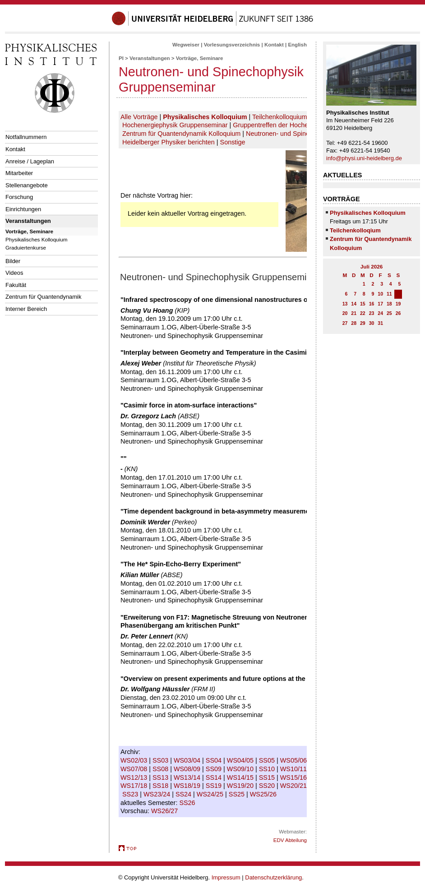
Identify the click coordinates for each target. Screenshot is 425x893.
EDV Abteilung (290, 840)
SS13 (161, 777)
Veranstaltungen (28, 220)
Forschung (19, 197)
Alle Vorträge (138, 116)
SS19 (214, 785)
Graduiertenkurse (25, 247)
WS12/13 (134, 777)
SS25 (237, 794)
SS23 (131, 794)
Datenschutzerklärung (273, 877)
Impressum (226, 877)
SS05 (268, 760)
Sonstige (232, 142)
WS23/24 (157, 794)
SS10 (268, 769)
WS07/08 (134, 769)
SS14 (214, 777)
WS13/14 (188, 777)
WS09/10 (241, 769)
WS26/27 (165, 810)
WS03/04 (188, 760)
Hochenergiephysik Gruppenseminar (175, 125)
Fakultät (15, 285)
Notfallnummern (25, 137)
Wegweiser (185, 44)
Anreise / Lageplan (29, 161)
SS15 (268, 777)
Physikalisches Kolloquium (36, 239)
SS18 (161, 785)
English (297, 44)
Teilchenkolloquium (279, 116)
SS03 (161, 760)
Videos (14, 272)
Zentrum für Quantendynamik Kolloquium (181, 133)
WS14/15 (241, 777)
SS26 (188, 802)
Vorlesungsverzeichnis (232, 44)
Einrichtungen (23, 209)
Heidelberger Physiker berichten (168, 142)
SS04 (214, 760)
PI (121, 58)
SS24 (184, 794)
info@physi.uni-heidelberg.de (364, 158)
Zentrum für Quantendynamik (43, 296)
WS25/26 (264, 794)
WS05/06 (294, 760)
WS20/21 (294, 785)
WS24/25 (211, 794)
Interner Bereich (26, 308)
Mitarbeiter (19, 173)
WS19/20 (241, 785)
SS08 (161, 769)
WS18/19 (188, 785)
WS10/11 (294, 769)
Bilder (12, 261)
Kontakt (15, 149)
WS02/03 (134, 760)
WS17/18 (134, 785)
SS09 (214, 769)
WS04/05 (241, 760)
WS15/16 (294, 777)
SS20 (268, 785)
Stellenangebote (26, 185)
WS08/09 (188, 769)
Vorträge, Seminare (29, 231)
